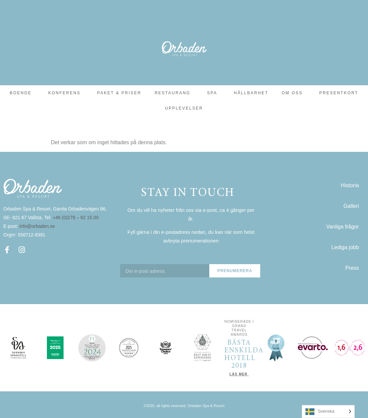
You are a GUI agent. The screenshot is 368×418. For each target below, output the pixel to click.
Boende (22, 93)
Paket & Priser (119, 93)
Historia (350, 185)
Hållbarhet (251, 93)
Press (352, 268)
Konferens (66, 93)
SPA (214, 93)
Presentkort (338, 93)
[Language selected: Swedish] (328, 411)
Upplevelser (184, 108)
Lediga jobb (345, 247)
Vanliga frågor (342, 226)
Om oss (293, 93)
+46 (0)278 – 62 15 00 (76, 217)
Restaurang (174, 93)
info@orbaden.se (37, 226)
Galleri (351, 206)
